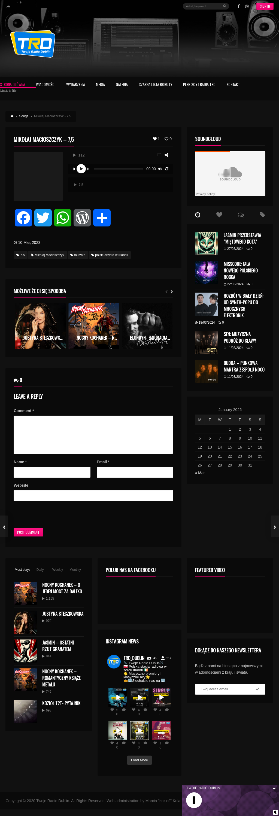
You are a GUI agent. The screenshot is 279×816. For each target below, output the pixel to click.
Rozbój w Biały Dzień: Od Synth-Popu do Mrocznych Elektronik (243, 306)
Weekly (57, 576)
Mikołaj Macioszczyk (47, 255)
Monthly (75, 576)
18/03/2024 (205, 322)
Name (20, 468)
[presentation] (55, 521)
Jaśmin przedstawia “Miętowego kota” (242, 238)
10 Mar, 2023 (29, 242)
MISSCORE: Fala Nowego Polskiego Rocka (241, 270)
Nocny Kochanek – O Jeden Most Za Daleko (62, 594)
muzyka (77, 255)
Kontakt (233, 84)
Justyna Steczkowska (62, 620)
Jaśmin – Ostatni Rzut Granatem (58, 652)
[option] (40, 326)
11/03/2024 (234, 348)
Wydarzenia (75, 84)
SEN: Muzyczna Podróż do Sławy (240, 337)
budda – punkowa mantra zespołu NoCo (244, 366)
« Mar (200, 473)
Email (103, 468)
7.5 (20, 255)
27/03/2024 (234, 249)
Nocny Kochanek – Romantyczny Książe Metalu (61, 684)
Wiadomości (45, 84)
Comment (24, 411)
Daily (40, 576)
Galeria (122, 84)
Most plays (22, 576)
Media (100, 84)
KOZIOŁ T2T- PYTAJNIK (61, 710)
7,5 (78, 185)
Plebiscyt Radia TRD (199, 84)
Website (21, 492)
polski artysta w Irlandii (109, 255)
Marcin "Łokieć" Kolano (165, 807)
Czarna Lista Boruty (155, 84)
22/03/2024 (234, 284)
